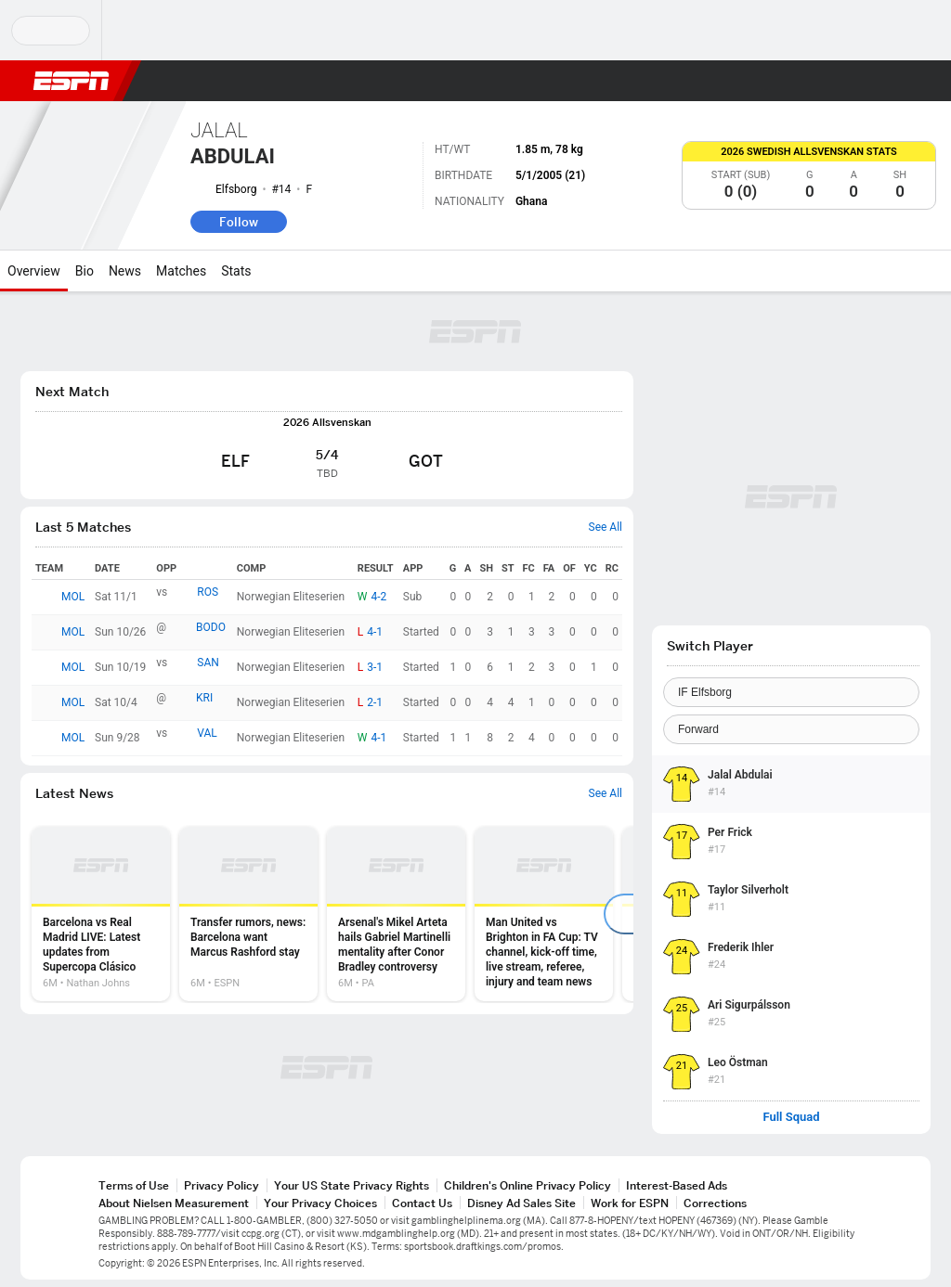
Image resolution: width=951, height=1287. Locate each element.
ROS (207, 592)
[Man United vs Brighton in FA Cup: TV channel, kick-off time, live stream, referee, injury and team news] (544, 914)
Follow (238, 221)
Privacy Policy (221, 1185)
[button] (891, 80)
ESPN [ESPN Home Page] (71, 80)
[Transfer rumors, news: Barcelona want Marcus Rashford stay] (248, 914)
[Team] (791, 692)
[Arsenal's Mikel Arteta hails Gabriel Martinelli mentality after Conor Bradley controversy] (396, 914)
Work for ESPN (630, 1203)
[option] (101, 914)
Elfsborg (235, 189)
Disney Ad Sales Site (521, 1203)
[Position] (791, 729)
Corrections (715, 1203)
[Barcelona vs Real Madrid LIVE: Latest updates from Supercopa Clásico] (101, 914)
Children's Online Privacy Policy (527, 1185)
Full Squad (790, 1117)
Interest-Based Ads (676, 1185)
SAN (208, 662)
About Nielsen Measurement (173, 1203)
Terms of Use (133, 1185)
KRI (204, 697)
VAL (207, 733)
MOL (73, 596)
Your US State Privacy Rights (351, 1185)
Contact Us (422, 1203)
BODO (211, 627)
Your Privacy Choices (320, 1203)
